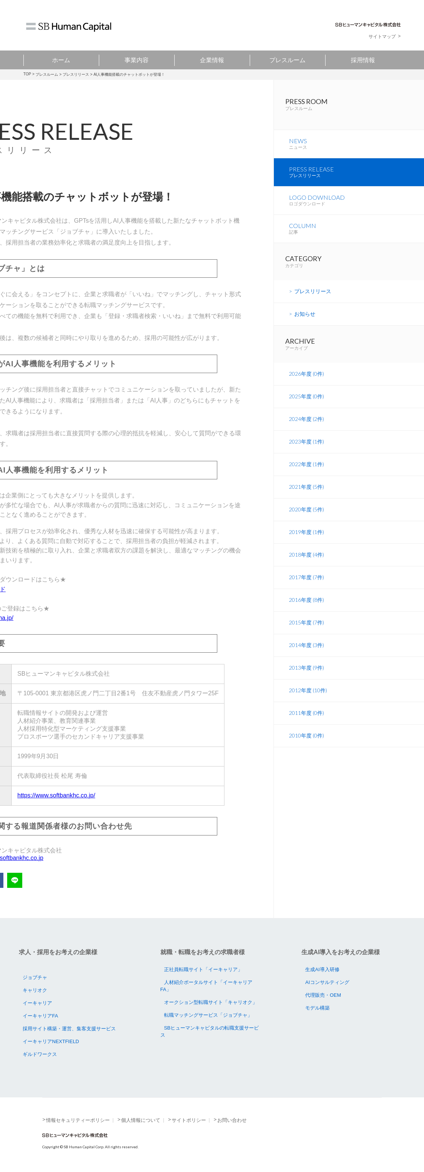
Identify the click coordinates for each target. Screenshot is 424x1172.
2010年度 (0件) (306, 741)
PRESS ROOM (354, 106)
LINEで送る (14, 880)
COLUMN (356, 234)
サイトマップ (382, 36)
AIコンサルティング (327, 982)
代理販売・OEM (323, 995)
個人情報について (140, 1120)
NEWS (356, 147)
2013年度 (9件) (306, 673)
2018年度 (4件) (306, 560)
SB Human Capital (68, 27)
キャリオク (35, 990)
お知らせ (304, 319)
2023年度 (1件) (306, 447)
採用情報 (363, 60)
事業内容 (136, 60)
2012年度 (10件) (308, 696)
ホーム (61, 60)
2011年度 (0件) (306, 718)
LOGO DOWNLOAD (356, 205)
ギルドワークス (40, 1054)
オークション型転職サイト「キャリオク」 (210, 1002)
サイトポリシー (189, 1120)
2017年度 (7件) (306, 583)
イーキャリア (37, 1003)
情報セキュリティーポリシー (78, 1120)
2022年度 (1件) (306, 470)
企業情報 (212, 60)
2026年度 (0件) (306, 379)
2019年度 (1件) (306, 537)
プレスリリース (76, 74)
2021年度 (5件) (306, 492)
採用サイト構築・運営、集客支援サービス (69, 1028)
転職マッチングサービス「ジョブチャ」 (208, 1015)
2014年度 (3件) (306, 650)
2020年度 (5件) (306, 515)
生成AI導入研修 (322, 969)
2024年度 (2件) (306, 424)
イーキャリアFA (40, 1016)
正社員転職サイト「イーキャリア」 (203, 969)
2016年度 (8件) (306, 605)
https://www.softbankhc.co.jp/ (56, 795)
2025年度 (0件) (306, 402)
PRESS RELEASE (356, 176)
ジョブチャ (35, 977)
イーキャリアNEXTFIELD (51, 1041)
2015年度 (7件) (306, 628)
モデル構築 (317, 1008)
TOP (27, 74)
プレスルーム (287, 60)
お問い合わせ (232, 1120)
